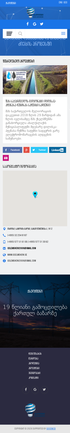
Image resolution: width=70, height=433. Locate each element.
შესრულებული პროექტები (18, 61)
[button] (35, 194)
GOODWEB (51, 428)
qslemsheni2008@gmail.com (21, 248)
